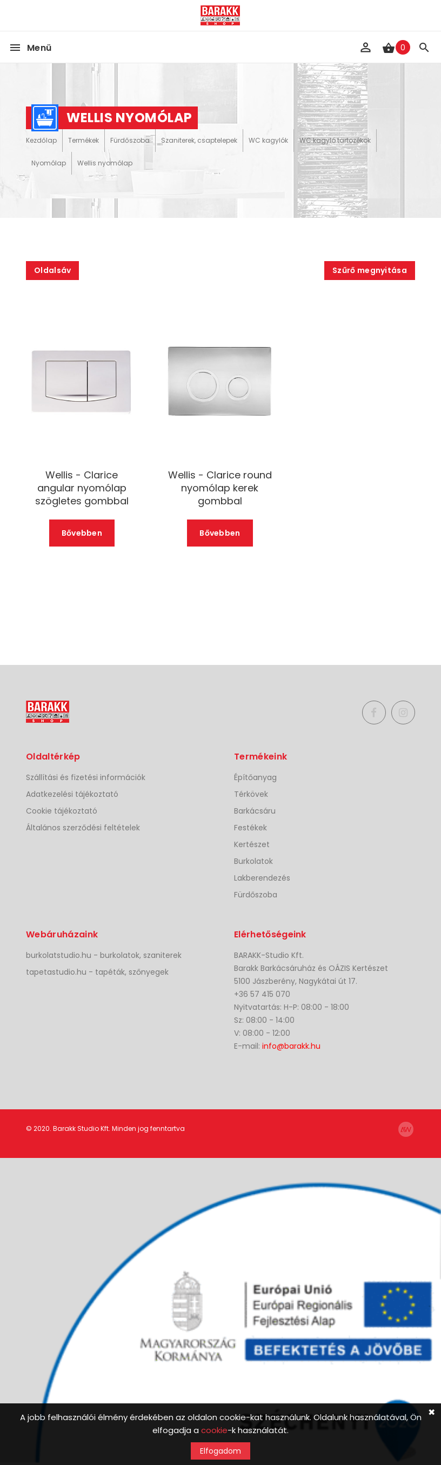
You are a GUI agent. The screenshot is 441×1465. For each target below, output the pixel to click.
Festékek (250, 827)
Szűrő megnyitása (369, 270)
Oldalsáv (52, 270)
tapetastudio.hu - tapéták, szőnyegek (97, 972)
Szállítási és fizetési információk (85, 777)
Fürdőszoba (130, 140)
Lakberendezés (262, 878)
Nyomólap (48, 163)
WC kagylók (268, 140)
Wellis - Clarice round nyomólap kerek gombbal (220, 488)
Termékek (83, 140)
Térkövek (251, 794)
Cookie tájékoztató (61, 810)
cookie (214, 1430)
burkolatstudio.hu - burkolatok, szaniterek (104, 955)
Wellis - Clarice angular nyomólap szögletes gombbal (82, 488)
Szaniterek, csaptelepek (199, 140)
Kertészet (252, 844)
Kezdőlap (41, 140)
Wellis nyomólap (104, 163)
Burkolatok (253, 861)
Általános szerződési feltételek (83, 827)
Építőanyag (255, 777)
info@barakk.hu (291, 1046)
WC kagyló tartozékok (335, 140)
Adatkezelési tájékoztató (72, 794)
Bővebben (82, 533)
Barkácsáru (255, 810)
